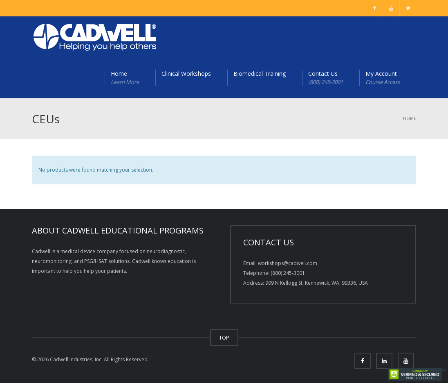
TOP (224, 337)
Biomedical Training (259, 73)
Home (125, 78)
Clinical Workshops (186, 73)
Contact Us (325, 78)
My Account (382, 78)
